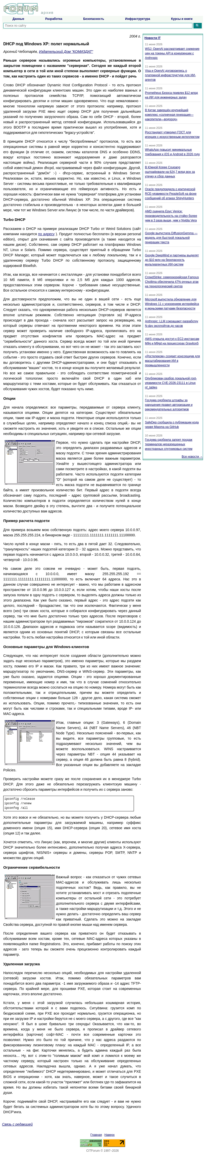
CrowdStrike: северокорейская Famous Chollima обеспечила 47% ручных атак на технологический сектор (172, 281)
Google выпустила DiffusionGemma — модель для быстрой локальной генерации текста (171, 237)
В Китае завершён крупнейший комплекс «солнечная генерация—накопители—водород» (169, 114)
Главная (96, 1135)
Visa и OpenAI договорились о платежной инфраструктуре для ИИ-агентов (170, 75)
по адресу (46, 234)
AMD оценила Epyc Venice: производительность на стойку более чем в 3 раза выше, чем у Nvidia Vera (171, 216)
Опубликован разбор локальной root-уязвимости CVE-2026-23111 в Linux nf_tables (171, 383)
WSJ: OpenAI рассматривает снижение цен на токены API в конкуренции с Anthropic (172, 53)
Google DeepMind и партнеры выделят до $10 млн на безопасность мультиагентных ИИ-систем (172, 260)
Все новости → (192, 456)
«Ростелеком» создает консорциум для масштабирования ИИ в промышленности (172, 360)
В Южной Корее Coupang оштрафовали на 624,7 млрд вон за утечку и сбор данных (170, 172)
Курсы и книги (181, 19)
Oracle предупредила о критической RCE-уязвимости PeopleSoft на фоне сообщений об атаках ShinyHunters (170, 193)
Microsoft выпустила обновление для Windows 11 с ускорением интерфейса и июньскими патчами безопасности (172, 304)
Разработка (53, 19)
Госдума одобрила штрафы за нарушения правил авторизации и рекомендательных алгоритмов (168, 404)
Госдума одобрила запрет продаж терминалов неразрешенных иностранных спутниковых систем (168, 444)
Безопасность (93, 19)
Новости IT (152, 38)
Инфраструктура (137, 19)
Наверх (109, 1135)
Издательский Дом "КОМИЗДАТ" (66, 52)
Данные (18, 19)
